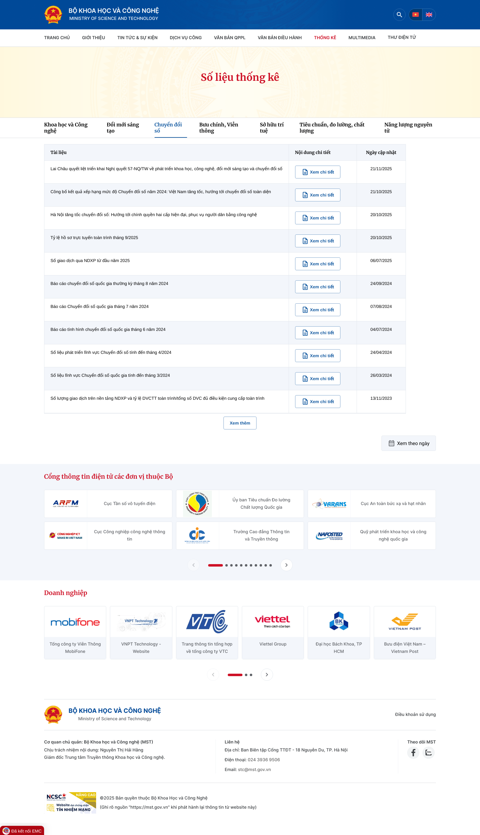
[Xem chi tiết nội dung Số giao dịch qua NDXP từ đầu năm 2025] (318, 263)
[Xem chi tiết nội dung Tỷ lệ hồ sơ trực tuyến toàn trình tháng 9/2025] (318, 240)
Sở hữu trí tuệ (272, 128)
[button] (215, 565)
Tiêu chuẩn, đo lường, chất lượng (332, 128)
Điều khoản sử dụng (415, 714)
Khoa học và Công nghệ (66, 128)
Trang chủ (57, 37)
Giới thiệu (93, 37)
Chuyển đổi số (168, 128)
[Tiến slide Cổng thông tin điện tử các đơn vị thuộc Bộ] (286, 565)
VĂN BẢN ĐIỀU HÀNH (280, 37)
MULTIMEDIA (362, 37)
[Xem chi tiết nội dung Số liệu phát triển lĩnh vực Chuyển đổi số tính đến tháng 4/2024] (318, 355)
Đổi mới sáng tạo (123, 128)
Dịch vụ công (186, 37)
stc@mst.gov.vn (254, 769)
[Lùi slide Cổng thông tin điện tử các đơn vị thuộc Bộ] (193, 565)
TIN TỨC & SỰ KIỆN (137, 37)
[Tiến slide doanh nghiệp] (267, 674)
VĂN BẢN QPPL (230, 37)
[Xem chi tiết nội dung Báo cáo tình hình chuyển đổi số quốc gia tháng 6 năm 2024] (318, 332)
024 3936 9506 (264, 759)
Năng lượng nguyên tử (408, 128)
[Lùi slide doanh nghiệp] (213, 674)
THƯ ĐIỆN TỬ (402, 37)
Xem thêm (240, 423)
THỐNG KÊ (325, 37)
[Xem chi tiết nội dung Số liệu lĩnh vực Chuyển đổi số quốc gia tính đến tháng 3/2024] (318, 378)
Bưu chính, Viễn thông (218, 128)
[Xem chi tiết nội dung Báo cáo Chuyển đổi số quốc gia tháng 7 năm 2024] (318, 309)
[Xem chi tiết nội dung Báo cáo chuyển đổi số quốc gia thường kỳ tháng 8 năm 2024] (318, 286)
